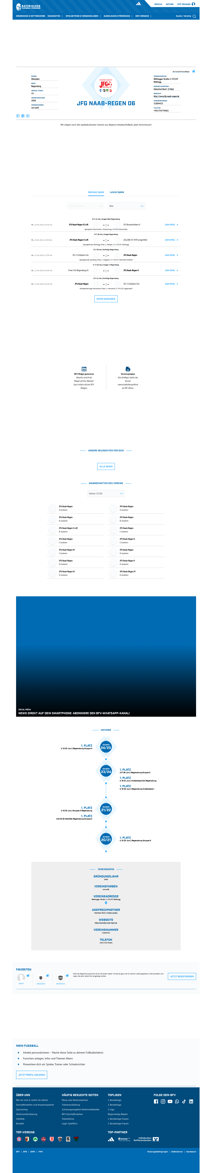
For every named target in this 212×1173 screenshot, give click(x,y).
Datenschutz (177, 1152)
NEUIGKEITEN (55, 16)
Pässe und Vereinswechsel (75, 1100)
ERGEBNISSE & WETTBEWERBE (30, 16)
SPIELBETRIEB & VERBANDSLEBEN (83, 16)
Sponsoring (22, 1109)
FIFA (41, 1152)
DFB (25, 1152)
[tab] (96, 193)
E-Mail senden (112, 913)
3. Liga (111, 1109)
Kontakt (20, 1123)
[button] (18, 115)
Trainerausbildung (71, 1104)
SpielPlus (158, 4)
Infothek (170, 4)
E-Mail (171, 89)
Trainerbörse (68, 1118)
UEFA (32, 1152)
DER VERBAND (143, 16)
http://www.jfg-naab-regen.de (166, 96)
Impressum (191, 1152)
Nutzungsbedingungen (157, 1152)
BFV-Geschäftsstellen (72, 1114)
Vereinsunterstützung (26, 1114)
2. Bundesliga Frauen (118, 1123)
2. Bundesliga (114, 1104)
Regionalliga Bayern (118, 1114)
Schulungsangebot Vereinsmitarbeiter (80, 1109)
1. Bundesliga (114, 1100)
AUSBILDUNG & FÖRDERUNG (118, 16)
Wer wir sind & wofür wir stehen (32, 1100)
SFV (18, 1152)
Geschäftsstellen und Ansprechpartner (35, 1104)
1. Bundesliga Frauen (118, 1118)
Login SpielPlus (69, 1123)
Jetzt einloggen (184, 4)
